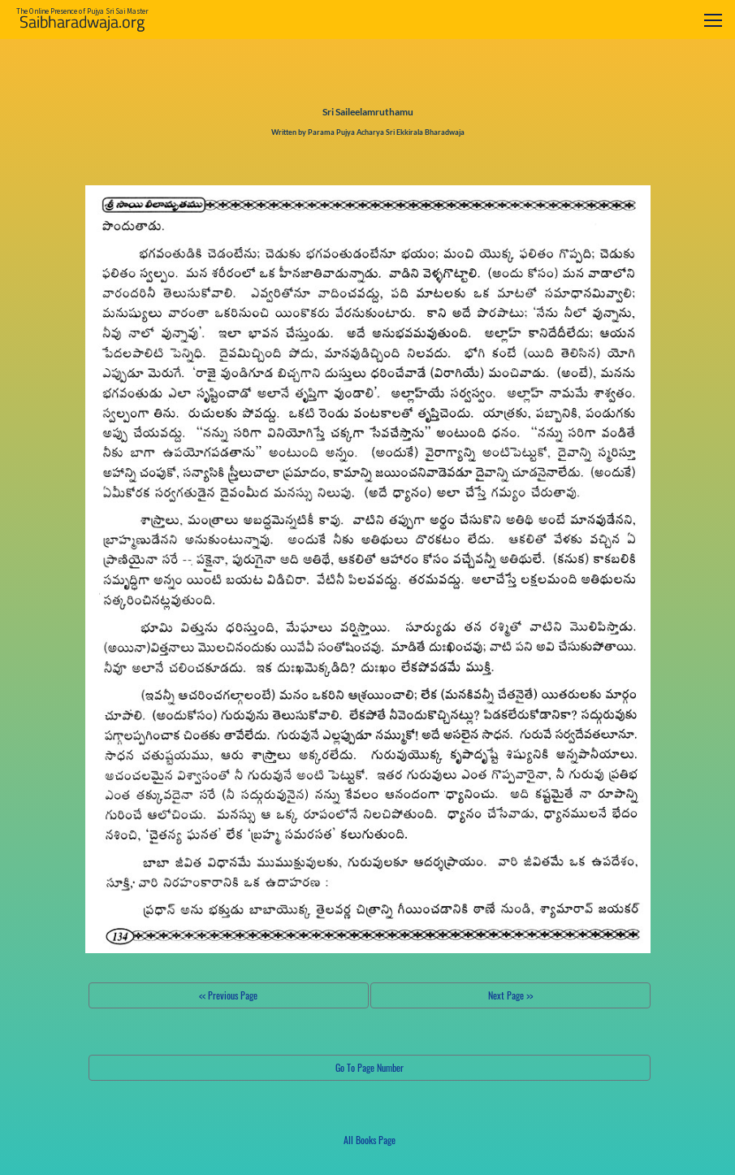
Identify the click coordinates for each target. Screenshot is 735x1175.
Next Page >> (510, 995)
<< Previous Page (228, 995)
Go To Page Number (369, 1067)
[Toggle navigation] (713, 20)
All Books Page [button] (370, 1140)
